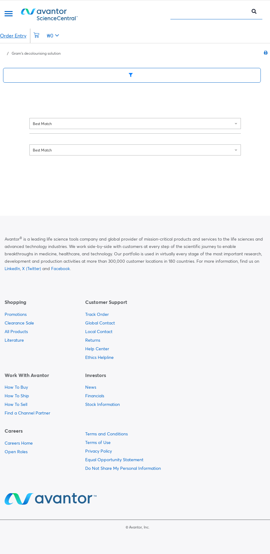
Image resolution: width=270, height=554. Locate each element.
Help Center (97, 349)
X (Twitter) (31, 268)
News (90, 387)
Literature (14, 340)
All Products (16, 331)
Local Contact (98, 331)
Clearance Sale (19, 323)
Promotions (16, 314)
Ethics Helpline (99, 357)
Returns (92, 340)
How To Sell (16, 404)
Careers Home (19, 443)
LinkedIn (12, 268)
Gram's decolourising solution (36, 53)
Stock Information (102, 404)
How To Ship (17, 396)
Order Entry (13, 36)
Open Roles (16, 451)
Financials (94, 396)
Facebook (60, 268)
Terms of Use (98, 442)
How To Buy (16, 387)
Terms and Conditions (106, 434)
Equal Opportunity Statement (114, 459)
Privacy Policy (98, 451)
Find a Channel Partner (27, 413)
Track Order (97, 314)
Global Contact (100, 323)
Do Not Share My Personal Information (123, 468)
